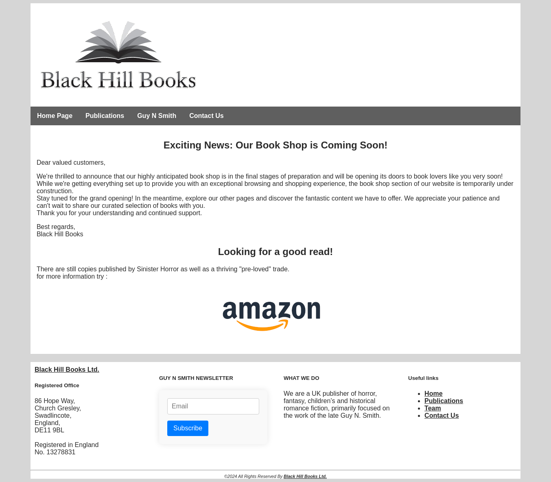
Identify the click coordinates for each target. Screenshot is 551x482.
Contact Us (206, 115)
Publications (104, 115)
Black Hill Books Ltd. (67, 369)
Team (432, 408)
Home (433, 393)
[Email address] (213, 406)
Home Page (54, 115)
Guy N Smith (156, 115)
